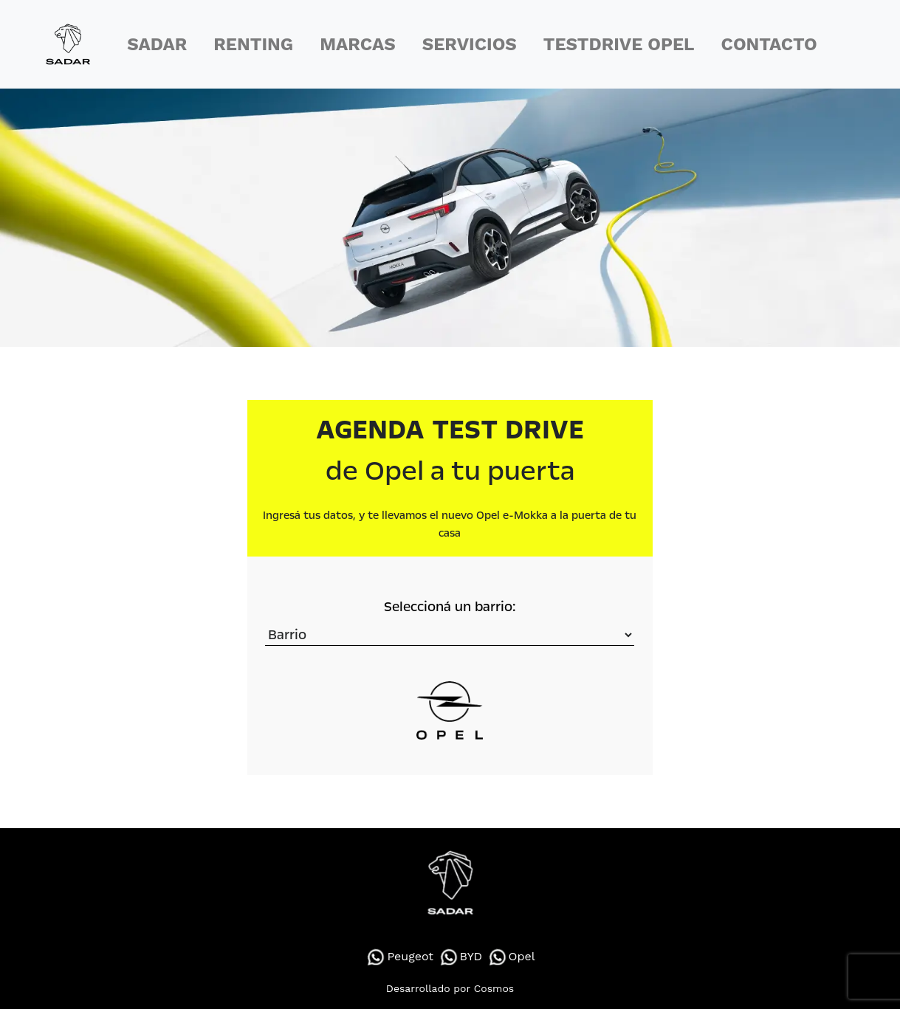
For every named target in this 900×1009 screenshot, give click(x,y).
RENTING (253, 44)
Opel (511, 956)
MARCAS (357, 44)
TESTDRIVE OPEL (619, 44)
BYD (460, 956)
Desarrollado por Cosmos (450, 988)
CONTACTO (769, 44)
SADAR (157, 44)
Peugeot (399, 956)
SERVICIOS (469, 44)
